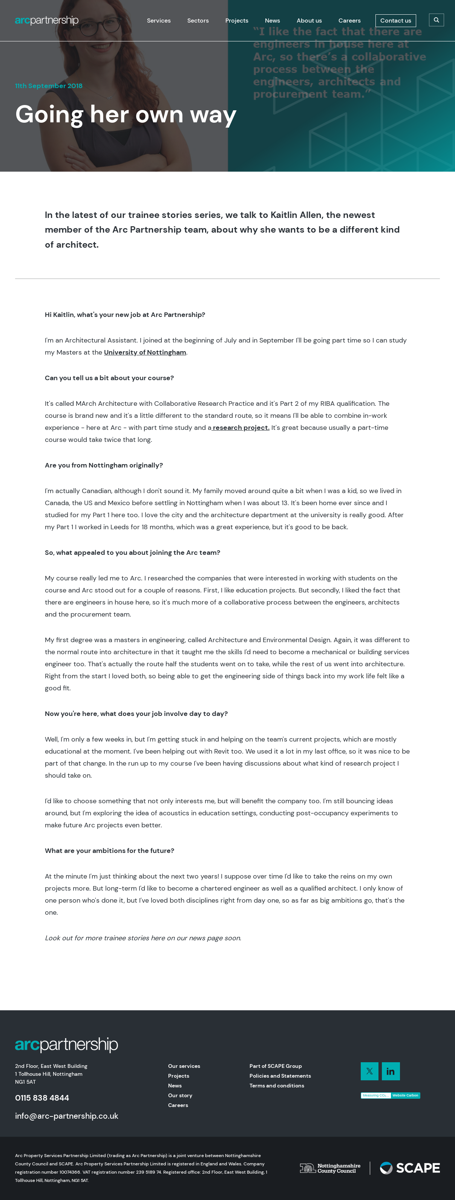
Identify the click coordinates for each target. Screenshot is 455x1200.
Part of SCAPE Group (276, 1066)
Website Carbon (405, 1095)
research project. (240, 427)
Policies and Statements (280, 1075)
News (175, 1085)
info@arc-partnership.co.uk (66, 1116)
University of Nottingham (145, 352)
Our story (180, 1095)
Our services (184, 1066)
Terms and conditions (277, 1085)
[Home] (46, 21)
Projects (178, 1075)
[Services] (158, 21)
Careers (178, 1105)
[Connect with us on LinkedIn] (370, 1071)
